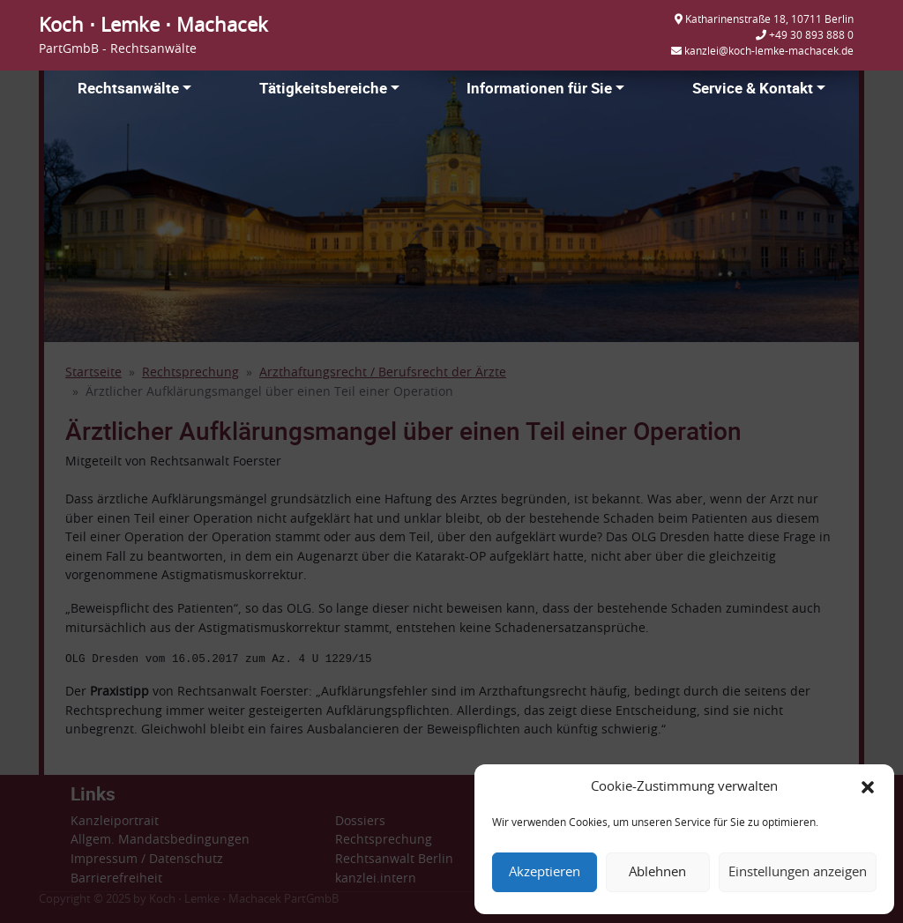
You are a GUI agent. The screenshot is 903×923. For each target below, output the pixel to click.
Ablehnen (657, 872)
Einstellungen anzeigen (797, 872)
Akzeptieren (544, 872)
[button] (868, 787)
